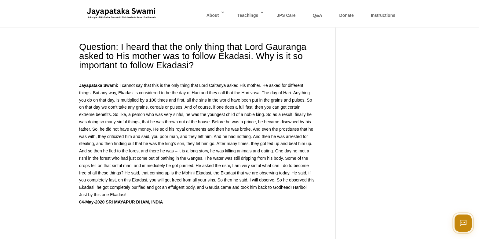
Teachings (247, 15)
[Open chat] (463, 223)
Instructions (383, 15)
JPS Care (286, 15)
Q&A (317, 15)
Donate (346, 15)
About (213, 15)
